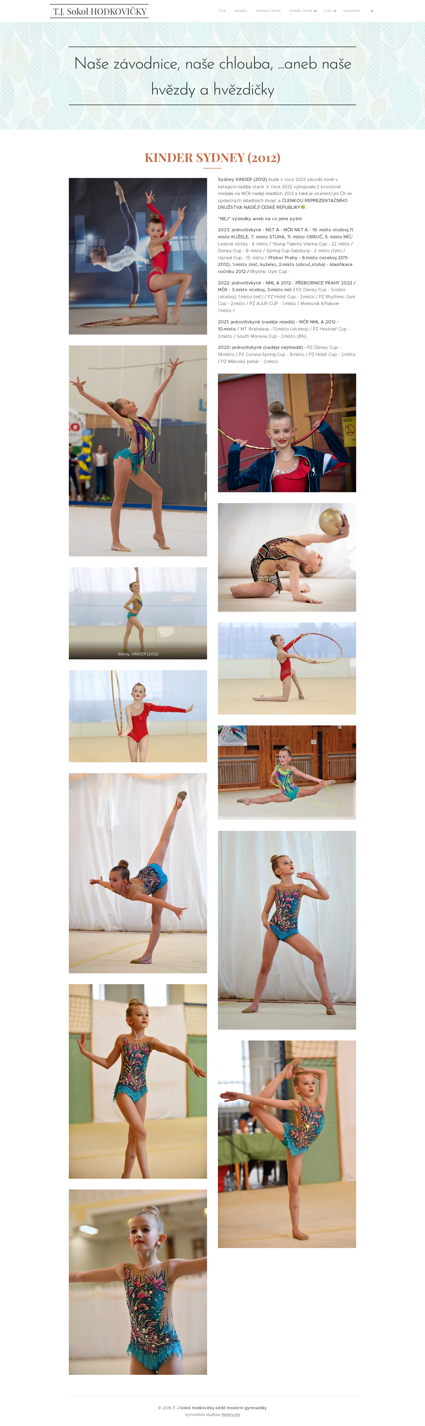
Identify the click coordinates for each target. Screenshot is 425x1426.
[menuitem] (288, 11)
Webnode (231, 1414)
